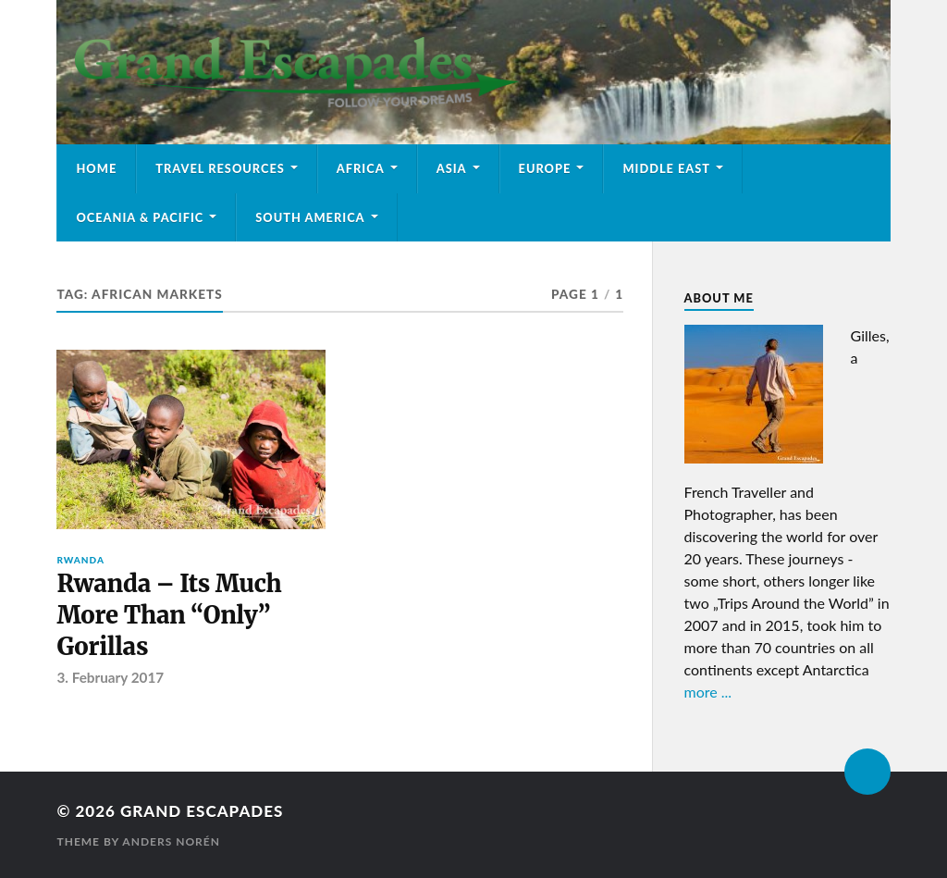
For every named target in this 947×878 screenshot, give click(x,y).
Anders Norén (171, 841)
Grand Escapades (201, 811)
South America (309, 217)
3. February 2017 (110, 677)
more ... (708, 691)
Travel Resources (220, 168)
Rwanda (80, 559)
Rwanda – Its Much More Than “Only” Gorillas (168, 615)
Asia (452, 168)
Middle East (666, 168)
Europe (545, 168)
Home (96, 168)
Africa (361, 168)
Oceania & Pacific (139, 217)
